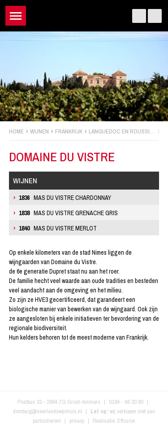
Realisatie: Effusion (114, 421)
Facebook (139, 16)
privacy (76, 421)
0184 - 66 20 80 (126, 402)
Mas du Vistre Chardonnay (65, 198)
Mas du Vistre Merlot (58, 228)
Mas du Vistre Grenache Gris (68, 213)
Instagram (155, 16)
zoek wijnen (159, 217)
